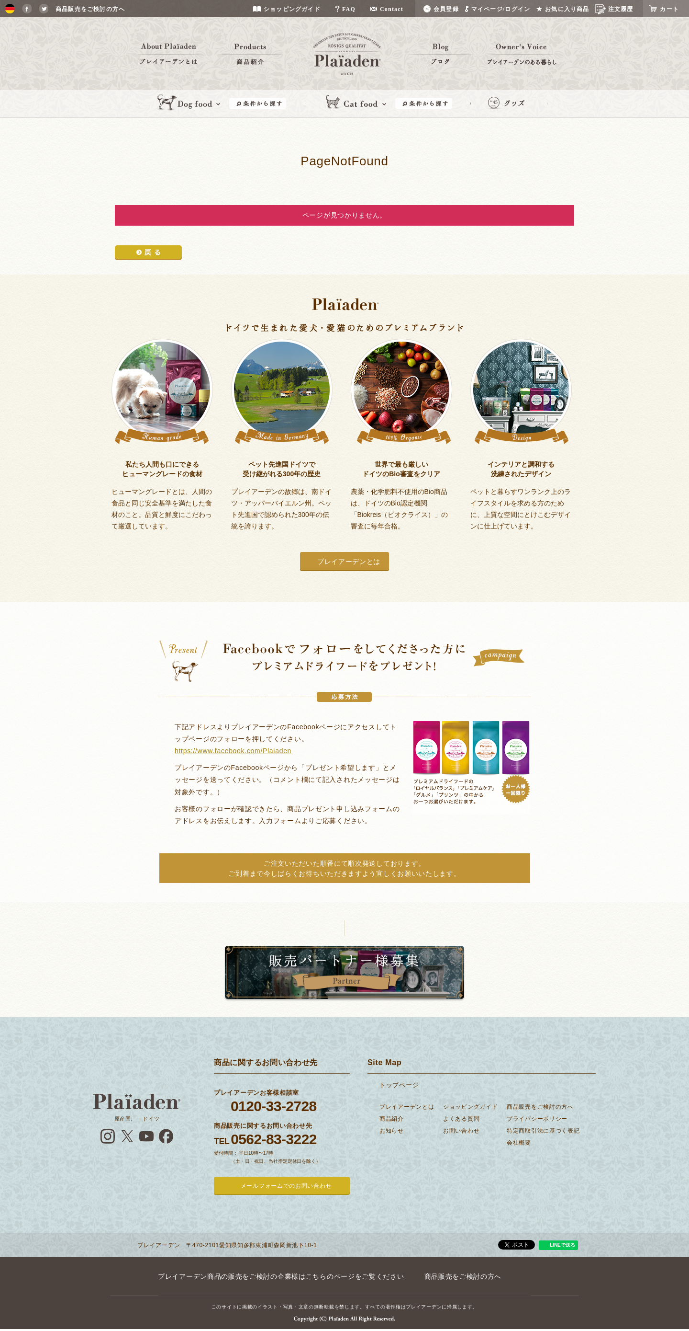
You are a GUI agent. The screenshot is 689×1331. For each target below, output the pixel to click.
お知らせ (391, 1130)
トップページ (399, 1085)
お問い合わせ (461, 1130)
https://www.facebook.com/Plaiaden (233, 751)
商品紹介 (391, 1118)
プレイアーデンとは (348, 561)
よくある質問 (461, 1118)
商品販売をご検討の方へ (540, 1106)
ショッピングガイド (470, 1106)
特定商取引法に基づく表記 (543, 1130)
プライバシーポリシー (537, 1118)
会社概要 (519, 1142)
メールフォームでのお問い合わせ (286, 1185)
